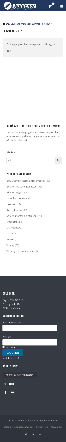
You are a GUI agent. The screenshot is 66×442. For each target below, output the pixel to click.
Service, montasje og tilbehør (21, 215)
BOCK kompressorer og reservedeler (25, 180)
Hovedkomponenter (17, 198)
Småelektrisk (13, 221)
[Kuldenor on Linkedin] (12, 392)
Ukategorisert (13, 227)
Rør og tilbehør (14, 210)
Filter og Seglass (15, 192)
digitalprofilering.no (48, 420)
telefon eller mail (18, 140)
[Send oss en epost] (40, 434)
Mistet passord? (10, 358)
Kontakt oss (56, 426)
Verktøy (10, 245)
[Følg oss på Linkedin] (33, 434)
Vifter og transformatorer (19, 251)
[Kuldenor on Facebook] (5, 392)
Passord (6, 336)
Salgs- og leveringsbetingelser (18, 426)
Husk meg (9, 347)
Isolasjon (11, 204)
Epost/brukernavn (11, 322)
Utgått (9, 233)
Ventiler (10, 239)
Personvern (42, 426)
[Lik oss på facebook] (26, 434)
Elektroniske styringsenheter (21, 186)
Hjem (6, 23)
